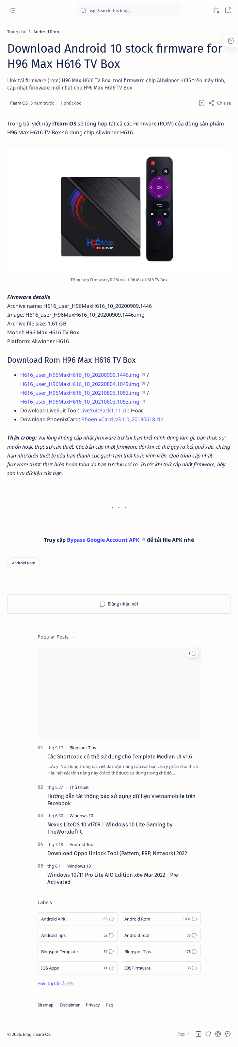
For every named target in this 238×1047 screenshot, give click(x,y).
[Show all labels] (55, 983)
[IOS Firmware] (161, 967)
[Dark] (215, 10)
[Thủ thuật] (79, 787)
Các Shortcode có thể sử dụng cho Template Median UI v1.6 (119, 756)
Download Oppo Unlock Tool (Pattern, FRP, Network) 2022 (117, 853)
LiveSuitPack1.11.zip (105, 410)
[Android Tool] (82, 844)
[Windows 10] (81, 815)
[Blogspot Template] (78, 951)
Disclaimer (70, 1005)
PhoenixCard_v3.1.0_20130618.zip (122, 419)
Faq (109, 1005)
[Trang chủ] (16, 32)
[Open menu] (12, 10)
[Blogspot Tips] (83, 747)
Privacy (93, 1005)
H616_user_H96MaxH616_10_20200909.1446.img (79, 374)
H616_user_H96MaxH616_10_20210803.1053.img (79, 392)
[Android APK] (78, 918)
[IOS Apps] (78, 967)
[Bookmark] (227, 10)
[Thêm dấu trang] (201, 103)
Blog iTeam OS (37, 1034)
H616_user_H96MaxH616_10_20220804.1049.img (79, 384)
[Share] (219, 103)
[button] (192, 653)
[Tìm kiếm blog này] (129, 10)
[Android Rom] (46, 32)
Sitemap (46, 1005)
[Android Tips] (78, 935)
